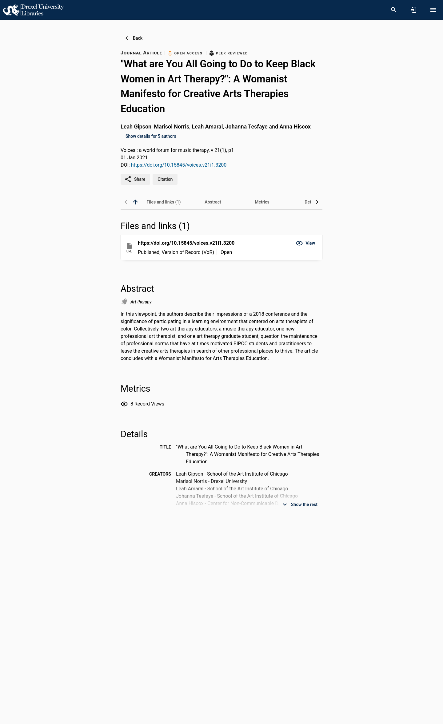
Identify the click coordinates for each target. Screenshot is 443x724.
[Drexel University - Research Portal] (33, 9)
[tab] (163, 202)
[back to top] (135, 202)
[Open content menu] (433, 9)
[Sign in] (413, 9)
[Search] (393, 9)
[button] (305, 243)
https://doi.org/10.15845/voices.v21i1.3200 (179, 165)
